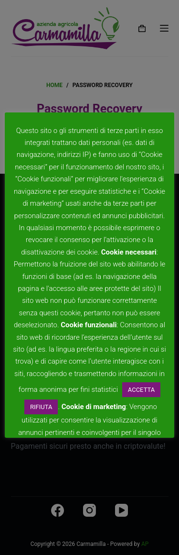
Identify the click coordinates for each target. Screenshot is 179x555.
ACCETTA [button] (141, 389)
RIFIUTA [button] (41, 407)
